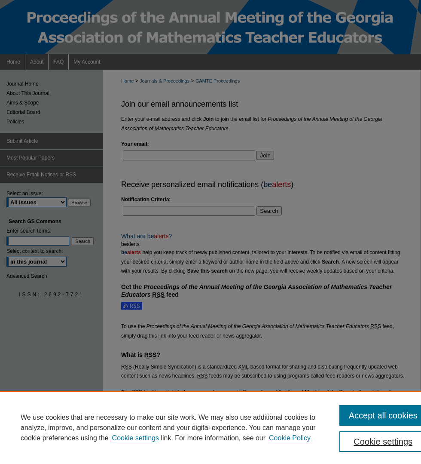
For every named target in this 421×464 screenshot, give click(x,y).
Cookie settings (135, 438)
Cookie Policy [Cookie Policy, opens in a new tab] (290, 438)
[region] (210, 427)
